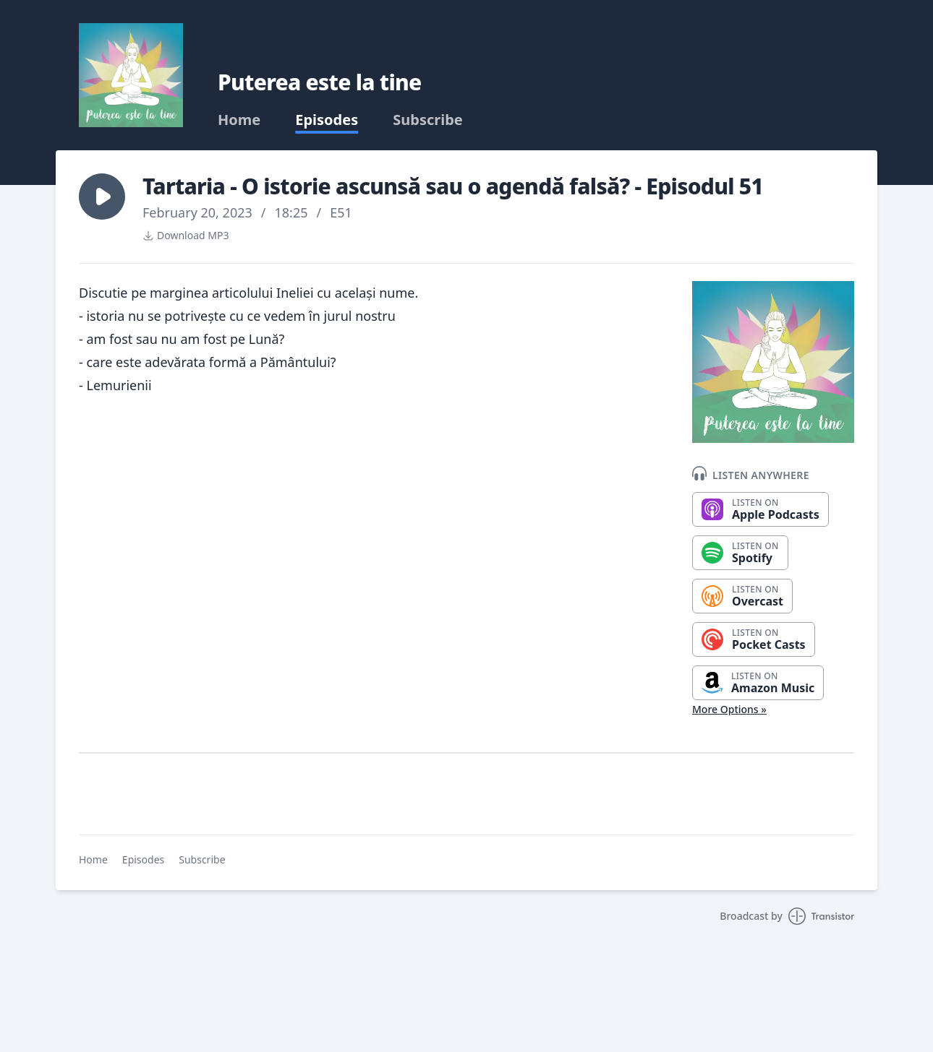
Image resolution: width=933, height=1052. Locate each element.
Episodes (326, 120)
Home (239, 120)
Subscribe (428, 120)
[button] (102, 196)
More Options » (729, 709)
